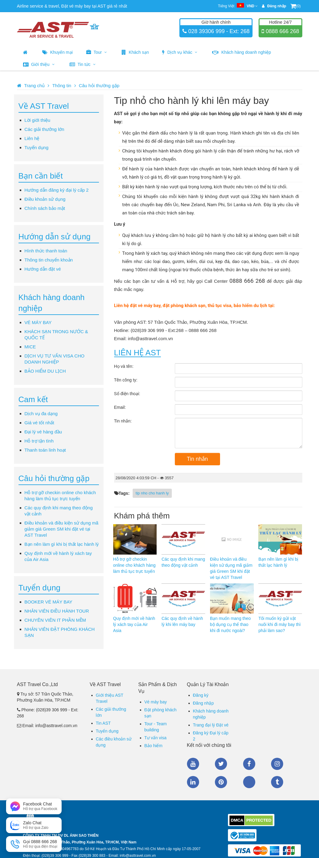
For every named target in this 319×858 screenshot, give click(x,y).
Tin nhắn (197, 459)
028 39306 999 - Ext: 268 (218, 31)
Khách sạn (135, 52)
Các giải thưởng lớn (44, 129)
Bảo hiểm (153, 745)
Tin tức (83, 64)
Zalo (249, 782)
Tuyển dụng (37, 147)
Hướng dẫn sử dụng (55, 236)
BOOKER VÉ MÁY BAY (49, 601)
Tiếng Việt (238, 6)
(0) (295, 6)
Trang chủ (34, 85)
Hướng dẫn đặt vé (43, 269)
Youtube (193, 764)
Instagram (277, 764)
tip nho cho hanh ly (152, 493)
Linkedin (193, 782)
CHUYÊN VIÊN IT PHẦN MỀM (55, 620)
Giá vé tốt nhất (39, 422)
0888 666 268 (281, 31)
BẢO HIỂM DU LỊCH (45, 371)
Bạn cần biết (41, 175)
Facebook (249, 764)
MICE (30, 346)
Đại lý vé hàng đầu (43, 431)
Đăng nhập (203, 703)
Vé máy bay (155, 701)
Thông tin (61, 85)
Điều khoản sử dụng (45, 199)
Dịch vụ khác (179, 52)
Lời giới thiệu (37, 120)
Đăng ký (201, 695)
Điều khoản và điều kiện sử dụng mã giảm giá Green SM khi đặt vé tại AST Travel (62, 529)
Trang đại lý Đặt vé (211, 725)
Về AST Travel (44, 106)
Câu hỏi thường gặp (99, 85)
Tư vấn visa (155, 737)
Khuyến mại (57, 52)
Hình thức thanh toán (46, 250)
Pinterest (221, 782)
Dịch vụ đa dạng (41, 413)
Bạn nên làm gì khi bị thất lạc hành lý (62, 544)
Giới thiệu (39, 64)
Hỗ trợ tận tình (39, 440)
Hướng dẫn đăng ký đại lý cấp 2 (57, 190)
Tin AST (103, 723)
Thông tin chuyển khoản (49, 259)
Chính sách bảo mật (45, 208)
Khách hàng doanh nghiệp (241, 52)
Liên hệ (32, 138)
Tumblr (277, 782)
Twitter (221, 764)
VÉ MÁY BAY (38, 322)
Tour (96, 52)
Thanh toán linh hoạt (45, 450)
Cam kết (33, 399)
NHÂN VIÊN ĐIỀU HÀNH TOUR (57, 611)
